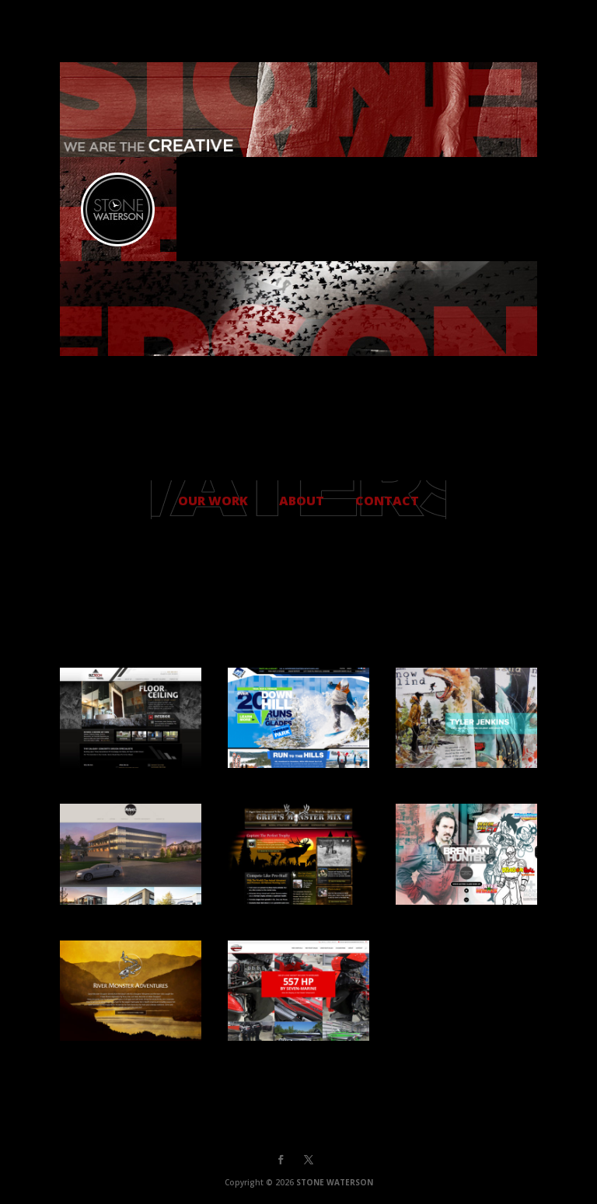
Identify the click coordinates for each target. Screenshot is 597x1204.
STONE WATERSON (334, 1182)
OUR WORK (213, 500)
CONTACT (387, 500)
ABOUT (301, 500)
